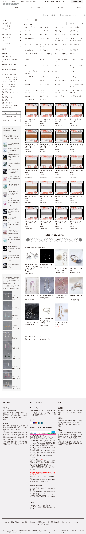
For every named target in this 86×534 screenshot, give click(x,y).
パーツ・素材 (33, 20)
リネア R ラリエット (61, 295)
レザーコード (59, 50)
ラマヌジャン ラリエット (75, 269)
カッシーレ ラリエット (75, 296)
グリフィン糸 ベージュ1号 (61, 146)
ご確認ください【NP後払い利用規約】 (42, 456)
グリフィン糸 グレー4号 (31, 223)
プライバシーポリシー (73, 522)
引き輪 (27, 59)
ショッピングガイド (37, 9)
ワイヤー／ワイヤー (46, 38)
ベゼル (72, 71)
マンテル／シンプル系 (76, 59)
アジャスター (59, 31)
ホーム (26, 20)
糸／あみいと (29, 50)
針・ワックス (44, 50)
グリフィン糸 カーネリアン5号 (76, 120)
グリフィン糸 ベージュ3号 (31, 171)
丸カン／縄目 (44, 27)
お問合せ (78, 9)
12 (65, 240)
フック (27, 65)
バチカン (57, 77)
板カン (42, 59)
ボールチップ (44, 31)
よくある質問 (59, 9)
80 (76, 240)
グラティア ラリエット (31, 296)
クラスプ (57, 65)
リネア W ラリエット (46, 295)
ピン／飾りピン (74, 34)
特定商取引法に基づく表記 (56, 522)
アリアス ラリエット (31, 322)
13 (69, 240)
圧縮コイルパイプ (30, 38)
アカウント (64, 1)
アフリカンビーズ (75, 96)
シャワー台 (73, 77)
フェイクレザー (74, 50)
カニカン (72, 53)
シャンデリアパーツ (31, 77)
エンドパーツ (44, 77)
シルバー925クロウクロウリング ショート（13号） (46, 321)
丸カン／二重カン (75, 27)
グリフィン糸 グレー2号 (61, 197)
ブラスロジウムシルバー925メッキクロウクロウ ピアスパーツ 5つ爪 (31, 268)
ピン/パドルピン (60, 34)
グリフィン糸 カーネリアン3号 (46, 120)
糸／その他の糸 (74, 44)
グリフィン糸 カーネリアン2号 (31, 120)
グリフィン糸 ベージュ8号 (31, 197)
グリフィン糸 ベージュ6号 (76, 171)
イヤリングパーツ (45, 84)
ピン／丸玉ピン (74, 31)
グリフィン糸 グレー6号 (61, 223)
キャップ (42, 80)
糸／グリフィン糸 (60, 44)
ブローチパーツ (59, 96)
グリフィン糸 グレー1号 (46, 197)
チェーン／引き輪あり (46, 53)
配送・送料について (31, 522)
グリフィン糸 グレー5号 (46, 223)
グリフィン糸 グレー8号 (76, 223)
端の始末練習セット (46, 265)
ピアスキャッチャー (31, 96)
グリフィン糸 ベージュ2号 (76, 146)
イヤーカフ (58, 84)
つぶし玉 (27, 31)
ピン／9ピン (28, 34)
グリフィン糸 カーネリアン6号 (31, 146)
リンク (57, 71)
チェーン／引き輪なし (61, 53)
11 (61, 240)
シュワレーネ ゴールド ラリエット (61, 323)
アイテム (76, 1)
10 (58, 240)
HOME (17, 9)
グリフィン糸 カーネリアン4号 (61, 120)
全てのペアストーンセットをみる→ (11, 288)
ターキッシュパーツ (46, 100)
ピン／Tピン (43, 34)
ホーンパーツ (44, 65)
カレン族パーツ (29, 100)
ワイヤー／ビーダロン (31, 44)
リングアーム (44, 96)
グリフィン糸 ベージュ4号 (46, 171)
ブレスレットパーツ (76, 80)
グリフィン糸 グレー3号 (76, 197)
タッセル (27, 84)
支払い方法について (17, 522)
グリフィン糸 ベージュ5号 (61, 171)
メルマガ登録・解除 (52, 1)
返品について (42, 522)
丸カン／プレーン (30, 27)
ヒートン (27, 80)
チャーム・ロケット (61, 80)
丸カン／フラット (60, 27)
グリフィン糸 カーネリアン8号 (46, 146)
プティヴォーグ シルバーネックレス (61, 269)
